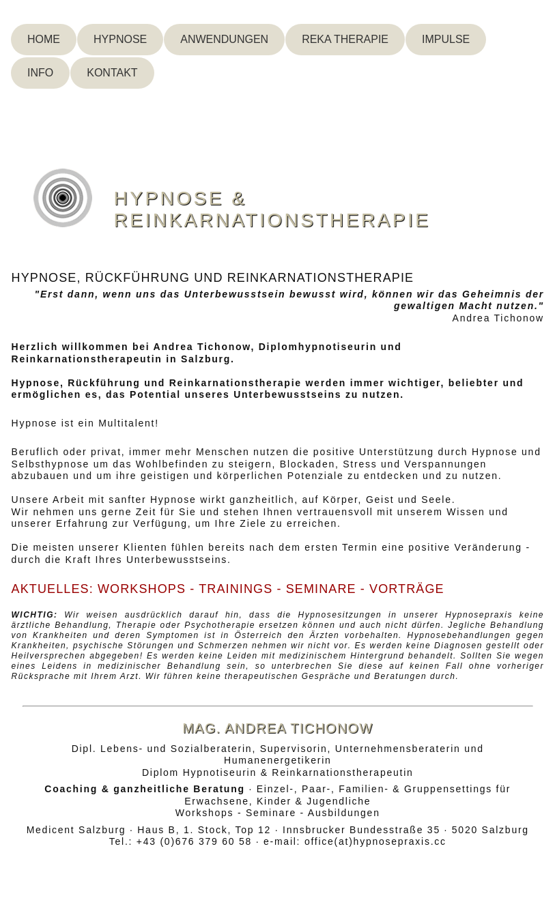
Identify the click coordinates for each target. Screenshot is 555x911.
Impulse (446, 39)
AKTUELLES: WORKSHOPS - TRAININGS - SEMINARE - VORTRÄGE (228, 589)
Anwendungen (224, 39)
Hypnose (120, 39)
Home (43, 39)
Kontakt (112, 72)
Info (40, 72)
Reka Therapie (345, 39)
